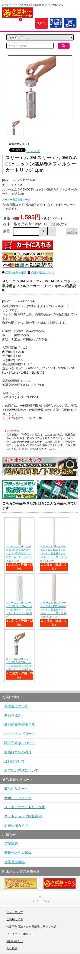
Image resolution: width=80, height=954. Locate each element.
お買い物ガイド (16, 825)
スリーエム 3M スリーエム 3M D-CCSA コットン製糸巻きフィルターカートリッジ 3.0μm (19, 664)
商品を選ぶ (12, 715)
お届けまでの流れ (18, 752)
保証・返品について (42, 272)
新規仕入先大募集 (18, 853)
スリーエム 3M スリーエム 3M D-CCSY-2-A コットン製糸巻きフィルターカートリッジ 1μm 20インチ (19, 553)
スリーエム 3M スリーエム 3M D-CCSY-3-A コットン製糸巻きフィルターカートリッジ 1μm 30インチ (53, 553)
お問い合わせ (14, 941)
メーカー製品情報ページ (16, 199)
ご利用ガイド (14, 919)
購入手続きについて (19, 743)
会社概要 (11, 948)
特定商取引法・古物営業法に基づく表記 (31, 926)
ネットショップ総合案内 (23, 816)
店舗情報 (11, 844)
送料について (14, 761)
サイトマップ (14, 912)
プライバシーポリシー (20, 934)
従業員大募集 (14, 862)
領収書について (16, 706)
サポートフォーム (18, 798)
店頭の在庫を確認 (15, 272)
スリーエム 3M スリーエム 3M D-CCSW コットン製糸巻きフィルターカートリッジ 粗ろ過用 (19, 609)
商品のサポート (16, 788)
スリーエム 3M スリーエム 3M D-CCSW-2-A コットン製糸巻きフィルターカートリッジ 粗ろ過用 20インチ (53, 609)
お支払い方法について (21, 770)
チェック (33, 151)
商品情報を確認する (19, 724)
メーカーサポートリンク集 (24, 807)
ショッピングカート (19, 734)
